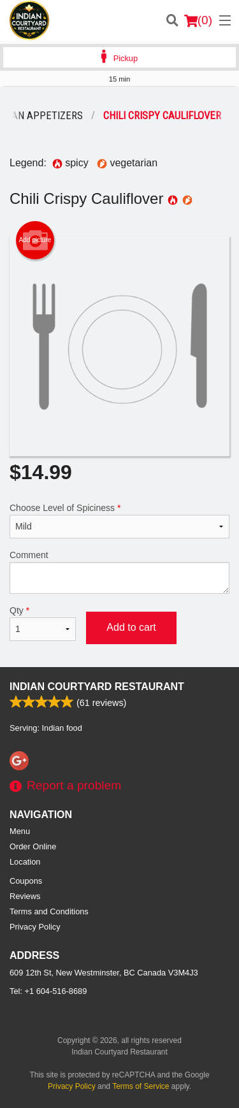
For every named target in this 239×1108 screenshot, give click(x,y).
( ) (198, 20)
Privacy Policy (35, 927)
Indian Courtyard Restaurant (97, 686)
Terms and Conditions (49, 911)
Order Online (33, 846)
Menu (20, 831)
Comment (119, 572)
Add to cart (131, 627)
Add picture (35, 240)
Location (25, 862)
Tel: (48, 991)
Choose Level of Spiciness (119, 520)
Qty (43, 623)
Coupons (26, 881)
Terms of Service (140, 1086)
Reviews (25, 896)
